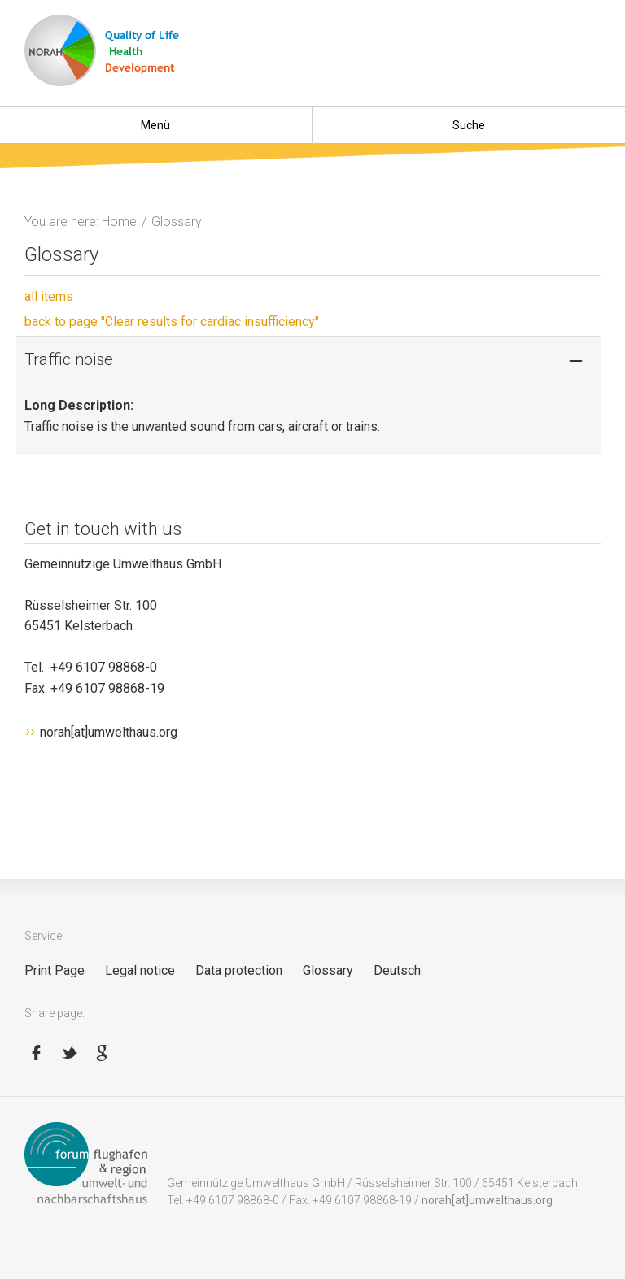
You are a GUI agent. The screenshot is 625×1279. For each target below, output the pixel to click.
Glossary (328, 970)
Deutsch (397, 970)
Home (119, 221)
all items (48, 296)
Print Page (54, 970)
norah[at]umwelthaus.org (108, 732)
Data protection (238, 970)
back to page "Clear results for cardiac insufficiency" (171, 321)
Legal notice (140, 970)
